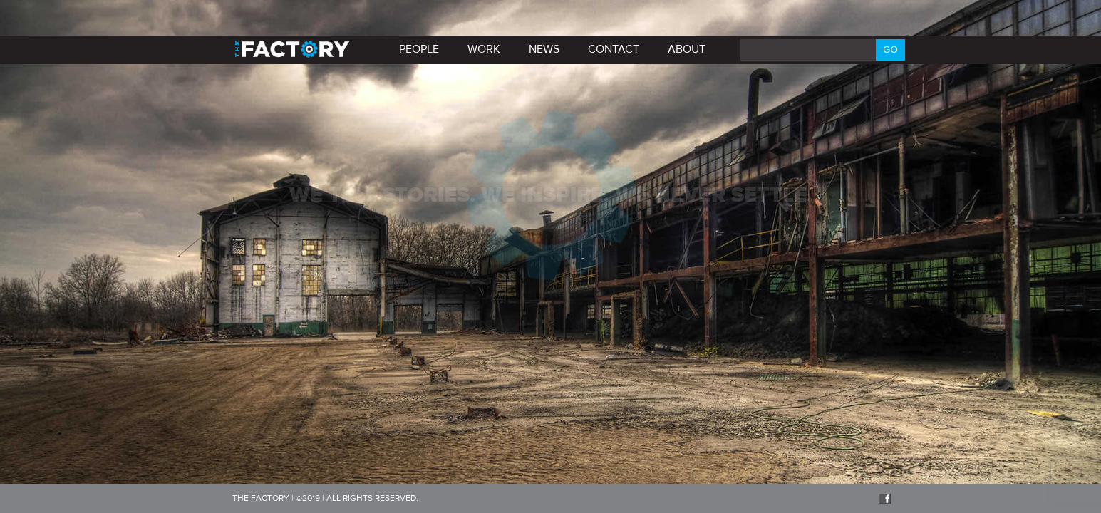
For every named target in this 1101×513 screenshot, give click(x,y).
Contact (613, 49)
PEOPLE (419, 49)
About (686, 49)
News (544, 49)
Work (483, 49)
